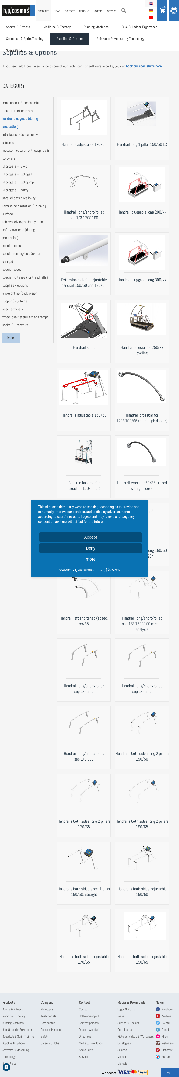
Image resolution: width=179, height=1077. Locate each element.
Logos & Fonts (126, 1009)
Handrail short (84, 347)
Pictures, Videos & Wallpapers (135, 1036)
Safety (98, 11)
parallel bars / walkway (18, 198)
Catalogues (124, 1043)
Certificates (48, 1023)
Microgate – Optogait (17, 174)
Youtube (166, 1016)
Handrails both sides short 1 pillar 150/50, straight (84, 891)
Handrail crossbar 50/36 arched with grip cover (142, 485)
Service (111, 11)
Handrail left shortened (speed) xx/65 (84, 620)
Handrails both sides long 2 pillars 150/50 (142, 756)
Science (122, 1050)
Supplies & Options (69, 38)
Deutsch (151, 10)
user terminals (12, 309)
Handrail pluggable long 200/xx (142, 212)
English (151, 3)
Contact (70, 11)
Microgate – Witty (15, 190)
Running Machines (96, 27)
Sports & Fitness (18, 27)
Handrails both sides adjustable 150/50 (142, 891)
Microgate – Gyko (14, 166)
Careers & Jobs (50, 1043)
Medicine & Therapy (57, 27)
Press (120, 1016)
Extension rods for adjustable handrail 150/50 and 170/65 (84, 282)
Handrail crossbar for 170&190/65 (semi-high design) (142, 417)
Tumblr (166, 1030)
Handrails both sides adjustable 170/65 (84, 959)
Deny (90, 548)
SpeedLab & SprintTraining (24, 38)
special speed (11, 269)
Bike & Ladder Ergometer (139, 27)
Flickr (165, 1036)
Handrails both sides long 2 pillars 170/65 (84, 823)
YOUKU (166, 1057)
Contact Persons (51, 1030)
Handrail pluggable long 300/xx (142, 279)
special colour (12, 245)
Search (123, 10)
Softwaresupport (89, 1016)
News (57, 11)
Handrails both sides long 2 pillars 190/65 (142, 823)
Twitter (166, 1023)
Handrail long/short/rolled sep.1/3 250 (142, 688)
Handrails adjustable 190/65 (84, 144)
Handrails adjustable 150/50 (84, 415)
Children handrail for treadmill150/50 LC (84, 485)
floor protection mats (17, 110)
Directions (85, 1036)
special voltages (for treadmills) (25, 277)
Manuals (122, 1057)
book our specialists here (144, 66)
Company (84, 11)
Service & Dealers (128, 1023)
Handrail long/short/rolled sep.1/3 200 (84, 688)
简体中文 (151, 17)
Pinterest (167, 1050)
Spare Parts (14, 50)
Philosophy (47, 1009)
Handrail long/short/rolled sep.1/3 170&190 (84, 214)
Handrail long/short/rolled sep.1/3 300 (84, 756)
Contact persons (89, 1023)
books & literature (15, 325)
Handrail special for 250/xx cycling (142, 350)
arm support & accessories (21, 102)
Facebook (167, 1009)
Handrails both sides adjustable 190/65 (142, 959)
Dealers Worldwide (90, 1030)
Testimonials (48, 1016)
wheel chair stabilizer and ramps (25, 317)
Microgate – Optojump (18, 182)
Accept (90, 537)
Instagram (168, 1043)
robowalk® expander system (22, 221)
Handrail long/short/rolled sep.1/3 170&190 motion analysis (142, 623)
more (91, 559)
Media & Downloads (91, 1043)
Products (43, 11)
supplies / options (15, 285)
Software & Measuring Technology (120, 38)
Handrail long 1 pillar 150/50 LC (142, 144)
